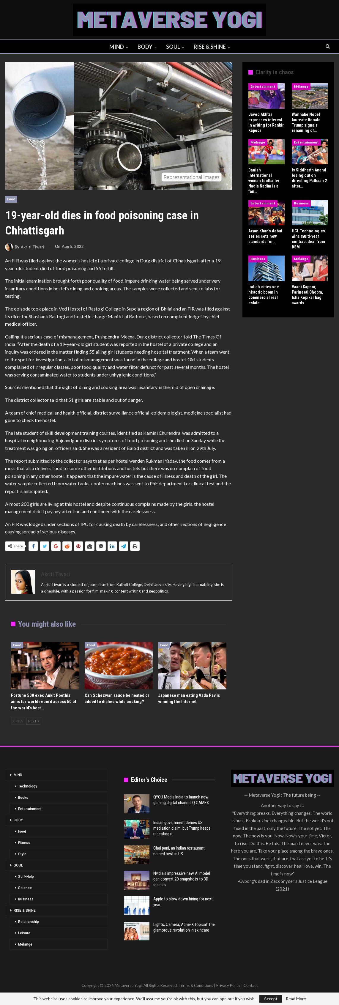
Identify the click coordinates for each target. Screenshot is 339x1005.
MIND (115, 46)
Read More (296, 999)
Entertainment (262, 86)
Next (33, 721)
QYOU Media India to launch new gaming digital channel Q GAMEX (181, 799)
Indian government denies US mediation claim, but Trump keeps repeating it (182, 828)
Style (22, 854)
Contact (251, 985)
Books (23, 798)
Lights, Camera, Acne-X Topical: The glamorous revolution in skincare (184, 927)
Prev (18, 721)
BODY (144, 46)
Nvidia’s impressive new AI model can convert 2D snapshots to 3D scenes (181, 879)
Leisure (24, 933)
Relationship (28, 922)
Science (25, 888)
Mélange (301, 86)
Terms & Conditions (196, 985)
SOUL (173, 46)
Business (301, 203)
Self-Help (26, 877)
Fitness (24, 843)
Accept (270, 998)
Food (11, 199)
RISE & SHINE (211, 46)
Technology (27, 786)
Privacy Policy (228, 985)
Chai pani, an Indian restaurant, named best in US (179, 850)
